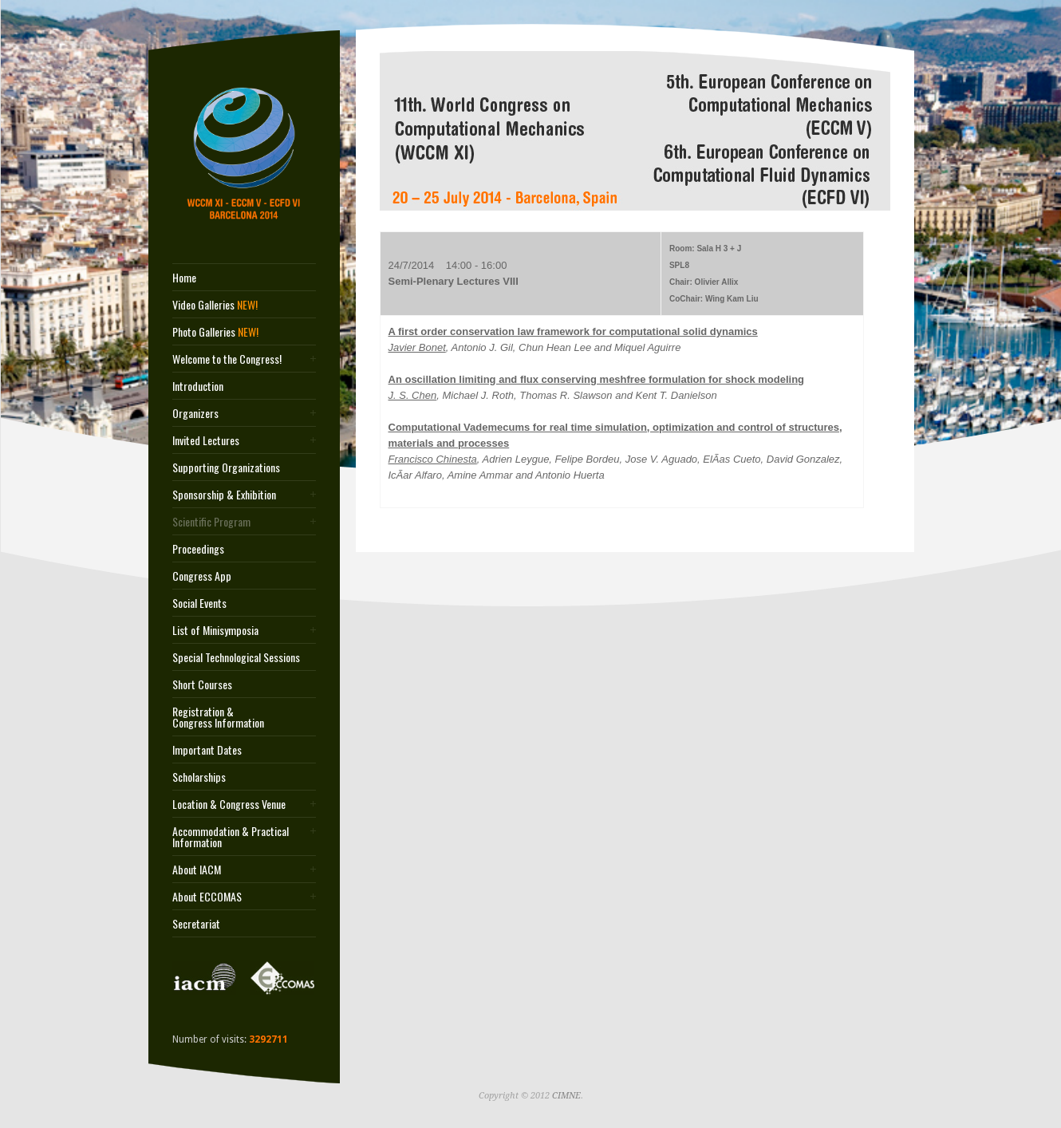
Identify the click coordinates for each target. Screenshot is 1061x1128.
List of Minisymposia (215, 630)
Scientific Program (211, 521)
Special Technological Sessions (236, 657)
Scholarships (199, 777)
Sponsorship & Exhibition (224, 494)
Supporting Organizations (226, 467)
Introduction (197, 386)
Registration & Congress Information (218, 717)
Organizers (195, 413)
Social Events (199, 603)
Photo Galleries (215, 331)
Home (184, 277)
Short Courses (202, 684)
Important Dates (207, 749)
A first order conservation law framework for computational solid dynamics (573, 331)
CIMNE (566, 1096)
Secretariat (196, 923)
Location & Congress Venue (229, 804)
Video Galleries (215, 304)
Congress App (201, 576)
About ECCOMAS (207, 896)
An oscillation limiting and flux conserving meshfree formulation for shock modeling (597, 379)
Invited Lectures (205, 440)
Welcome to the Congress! (227, 359)
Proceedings (198, 548)
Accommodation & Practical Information (230, 837)
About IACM (196, 869)
